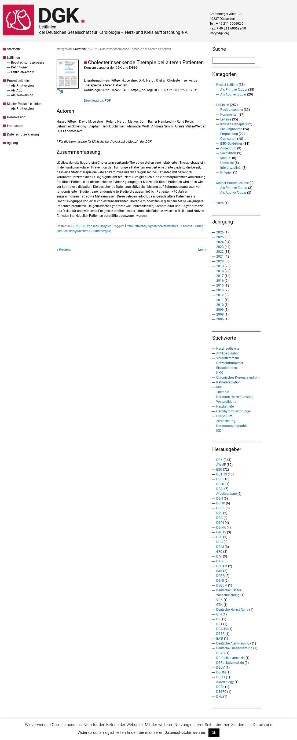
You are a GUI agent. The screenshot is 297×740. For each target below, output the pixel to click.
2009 (220, 310)
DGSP (220, 634)
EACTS (221, 532)
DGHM (221, 672)
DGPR (220, 576)
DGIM (220, 547)
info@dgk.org (219, 33)
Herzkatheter (225, 406)
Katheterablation (228, 382)
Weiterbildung (226, 402)
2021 (220, 256)
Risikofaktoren (226, 368)
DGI (218, 619)
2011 (220, 300)
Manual (225, 158)
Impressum (15, 126)
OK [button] (214, 733)
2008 (220, 314)
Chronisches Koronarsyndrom (238, 377)
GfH (219, 614)
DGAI (219, 489)
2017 (220, 276)
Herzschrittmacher (229, 363)
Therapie (222, 392)
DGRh (220, 687)
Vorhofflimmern (227, 358)
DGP (219, 479)
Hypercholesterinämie (163, 226)
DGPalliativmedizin (230, 663)
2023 (220, 247)
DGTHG (221, 474)
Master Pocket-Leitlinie (232, 183)
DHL (219, 696)
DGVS (220, 653)
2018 (220, 271)
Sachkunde (228, 153)
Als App (16, 90)
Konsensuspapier (99, 226)
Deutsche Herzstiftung (232, 609)
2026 (220, 203)
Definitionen (19, 67)
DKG (219, 561)
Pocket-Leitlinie (227, 85)
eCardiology (225, 682)
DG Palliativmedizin (230, 658)
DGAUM (222, 629)
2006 (220, 319)
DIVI (219, 556)
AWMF (221, 465)
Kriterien (226, 172)
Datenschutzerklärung (23, 134)
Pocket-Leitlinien (19, 81)
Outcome (185, 226)
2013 (220, 290)
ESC (219, 469)
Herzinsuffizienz (227, 348)
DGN (219, 498)
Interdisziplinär (231, 168)
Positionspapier (231, 110)
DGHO (220, 503)
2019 (220, 266)
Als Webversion (22, 95)
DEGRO (221, 692)
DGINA (221, 527)
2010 (220, 305)
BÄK (219, 571)
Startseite (14, 49)
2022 (93, 49)
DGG (219, 542)
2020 (220, 261)
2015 (220, 285)
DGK (82, 226)
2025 (220, 237)
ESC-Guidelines (231, 143)
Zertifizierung (225, 421)
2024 (220, 242)
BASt (219, 638)
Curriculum (228, 139)
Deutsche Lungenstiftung (234, 648)
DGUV (220, 667)
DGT (219, 624)
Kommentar (229, 114)
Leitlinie (225, 119)
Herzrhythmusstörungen (234, 411)
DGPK (220, 508)
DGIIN (220, 484)
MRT (219, 387)
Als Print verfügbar (233, 89)
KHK (219, 373)
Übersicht (227, 163)
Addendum (228, 148)
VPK (219, 600)
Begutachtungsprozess (27, 62)
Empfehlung (229, 134)
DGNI (220, 581)
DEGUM (221, 585)
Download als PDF (97, 100)
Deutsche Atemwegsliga (233, 643)
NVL (219, 513)
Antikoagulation (228, 353)
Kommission (16, 117)
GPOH (220, 677)
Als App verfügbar (233, 94)
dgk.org (12, 143)
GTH (219, 605)
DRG (219, 537)
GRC (219, 552)
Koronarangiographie (231, 426)
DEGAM (221, 566)
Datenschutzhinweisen (184, 732)
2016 (220, 281)
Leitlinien (13, 58)
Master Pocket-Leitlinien (24, 104)
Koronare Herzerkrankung (235, 397)
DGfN (220, 523)
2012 (220, 295)
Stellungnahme (231, 129)
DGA (219, 518)
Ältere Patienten (135, 226)
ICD (218, 431)
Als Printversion (22, 85)
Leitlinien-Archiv (22, 72)
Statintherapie (101, 231)
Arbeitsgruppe (226, 494)
